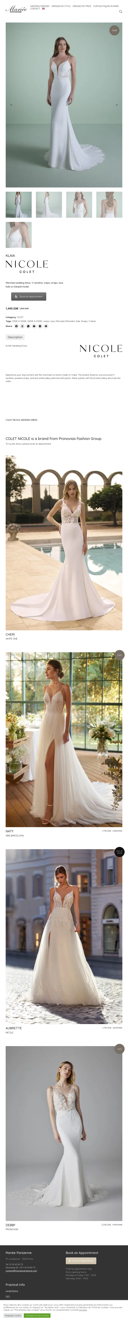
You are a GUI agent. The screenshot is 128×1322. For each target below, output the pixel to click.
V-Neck (92, 321)
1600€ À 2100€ (34, 321)
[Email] (34, 326)
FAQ (8, 1296)
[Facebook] (16, 326)
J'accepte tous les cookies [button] (37, 1315)
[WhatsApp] (28, 326)
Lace (52, 321)
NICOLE (9, 1032)
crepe (46, 321)
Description (15, 337)
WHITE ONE (12, 638)
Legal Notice (12, 1291)
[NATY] (64, 739)
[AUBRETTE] (64, 936)
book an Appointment (81, 1261)
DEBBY (10, 1225)
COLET (20, 317)
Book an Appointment (29, 296)
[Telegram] (40, 326)
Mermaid (60, 321)
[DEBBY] (64, 1133)
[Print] (46, 326)
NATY (9, 831)
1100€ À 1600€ (19, 321)
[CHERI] (64, 542)
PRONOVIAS (12, 1229)
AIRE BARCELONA (15, 835)
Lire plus (83, 1310)
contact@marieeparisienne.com (21, 1270)
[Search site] (120, 11)
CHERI (10, 634)
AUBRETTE (14, 1028)
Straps (84, 321)
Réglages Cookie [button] (13, 1315)
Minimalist (70, 321)
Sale (78, 321)
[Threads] (22, 326)
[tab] (15, 337)
